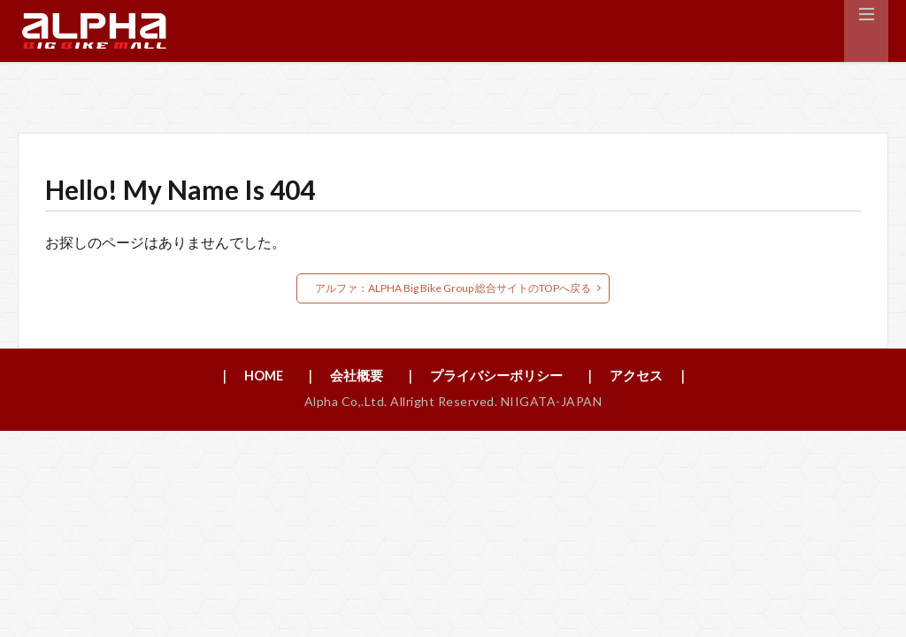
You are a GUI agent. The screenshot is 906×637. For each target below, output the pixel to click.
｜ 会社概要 (338, 376)
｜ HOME (239, 376)
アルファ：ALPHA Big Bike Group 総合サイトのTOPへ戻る (453, 288)
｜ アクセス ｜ (647, 376)
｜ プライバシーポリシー (486, 376)
